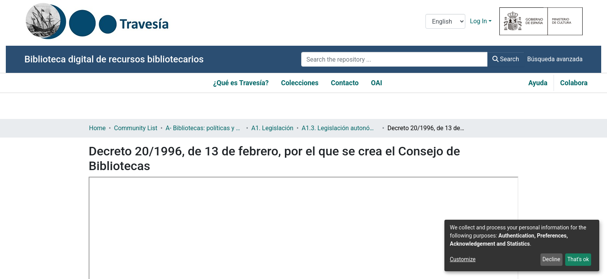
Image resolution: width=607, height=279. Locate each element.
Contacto (345, 83)
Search (505, 59)
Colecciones (300, 83)
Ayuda (537, 83)
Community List (135, 128)
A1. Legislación (272, 128)
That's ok (578, 259)
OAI (376, 83)
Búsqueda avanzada (555, 59)
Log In (478, 21)
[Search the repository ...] (394, 59)
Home (97, 128)
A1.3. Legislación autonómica (340, 128)
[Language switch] (445, 21)
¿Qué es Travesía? (241, 83)
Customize (462, 259)
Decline (551, 259)
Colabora (574, 83)
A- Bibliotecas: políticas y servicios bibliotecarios (204, 128)
